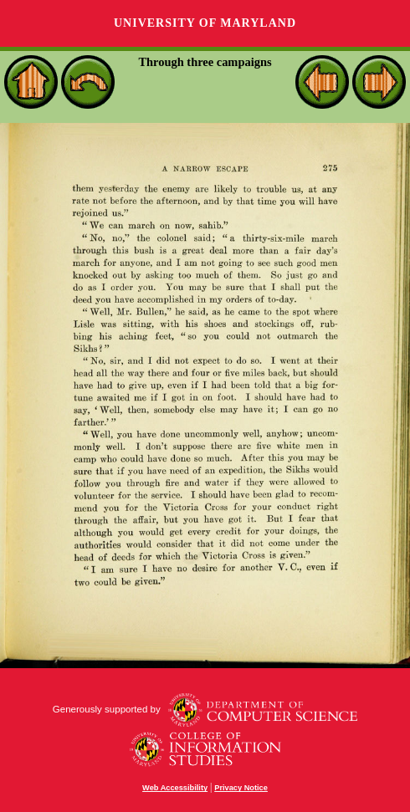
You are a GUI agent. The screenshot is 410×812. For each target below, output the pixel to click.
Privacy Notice (241, 788)
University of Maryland (205, 23)
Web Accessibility (175, 788)
